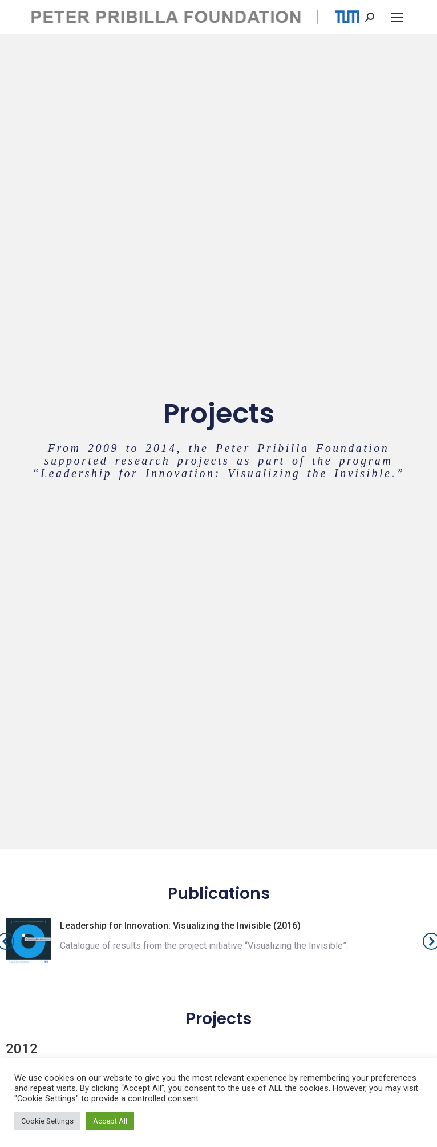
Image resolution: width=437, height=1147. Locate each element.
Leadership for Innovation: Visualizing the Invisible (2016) (180, 925)
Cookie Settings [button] (47, 1121)
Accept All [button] (110, 1121)
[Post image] (28, 941)
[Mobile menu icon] (397, 17)
